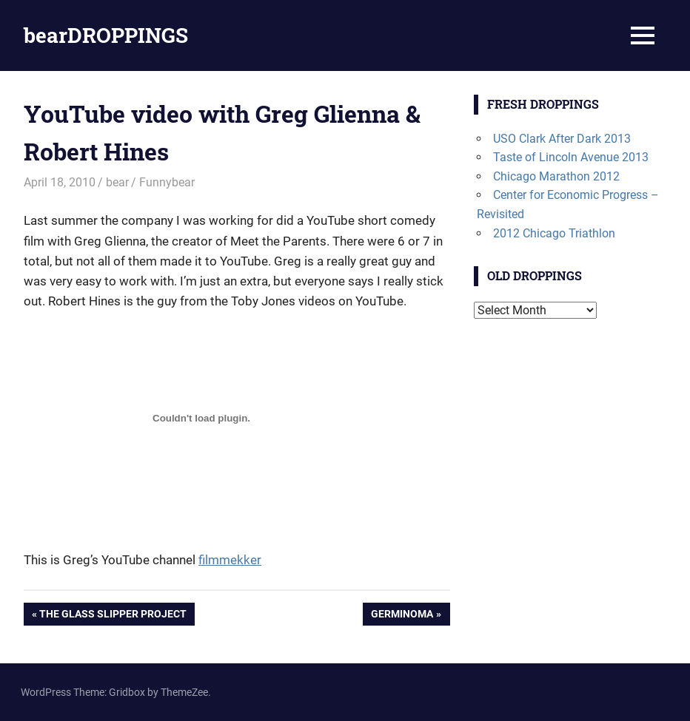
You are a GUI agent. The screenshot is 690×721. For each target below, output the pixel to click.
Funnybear (167, 182)
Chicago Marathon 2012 (556, 176)
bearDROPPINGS (106, 35)
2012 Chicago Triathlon (554, 233)
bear (117, 182)
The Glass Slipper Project (112, 615)
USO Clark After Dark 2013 (562, 139)
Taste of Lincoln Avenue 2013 (571, 157)
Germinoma (401, 615)
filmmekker (229, 559)
